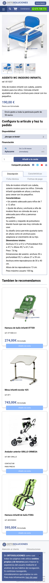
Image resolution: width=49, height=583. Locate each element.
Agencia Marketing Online (25, 581)
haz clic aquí (31, 577)
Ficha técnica (12, 179)
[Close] (40, 555)
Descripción (12, 174)
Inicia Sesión (40, 3)
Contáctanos (25, 9)
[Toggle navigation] (3, 9)
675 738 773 (39, 9)
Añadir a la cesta (24, 346)
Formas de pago (35, 179)
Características (35, 173)
